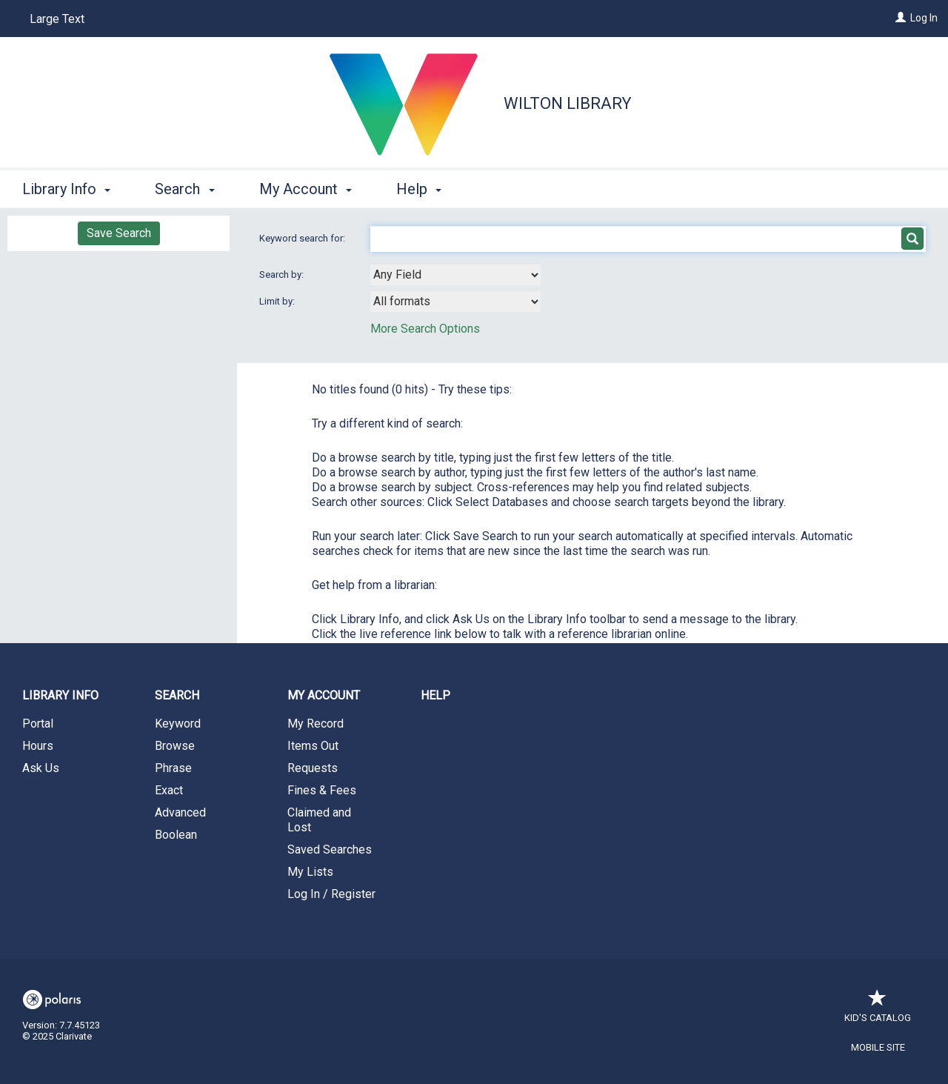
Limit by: (278, 301)
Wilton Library (568, 103)
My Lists (310, 872)
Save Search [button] (119, 233)
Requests (312, 768)
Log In (924, 18)
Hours (37, 746)
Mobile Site (878, 1047)
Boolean (176, 835)
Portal (37, 723)
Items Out (312, 746)
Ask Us (40, 768)
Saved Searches (329, 849)
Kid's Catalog (877, 1010)
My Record (315, 723)
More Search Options (425, 329)
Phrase (173, 768)
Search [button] (184, 189)
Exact (169, 790)
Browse (175, 746)
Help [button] (418, 189)
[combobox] (455, 275)
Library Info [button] (66, 189)
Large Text (57, 19)
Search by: (282, 274)
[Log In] (900, 18)
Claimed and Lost (319, 819)
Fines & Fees (321, 790)
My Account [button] (305, 189)
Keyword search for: (303, 238)
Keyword (178, 723)
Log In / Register (331, 894)
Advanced (180, 812)
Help (435, 695)
